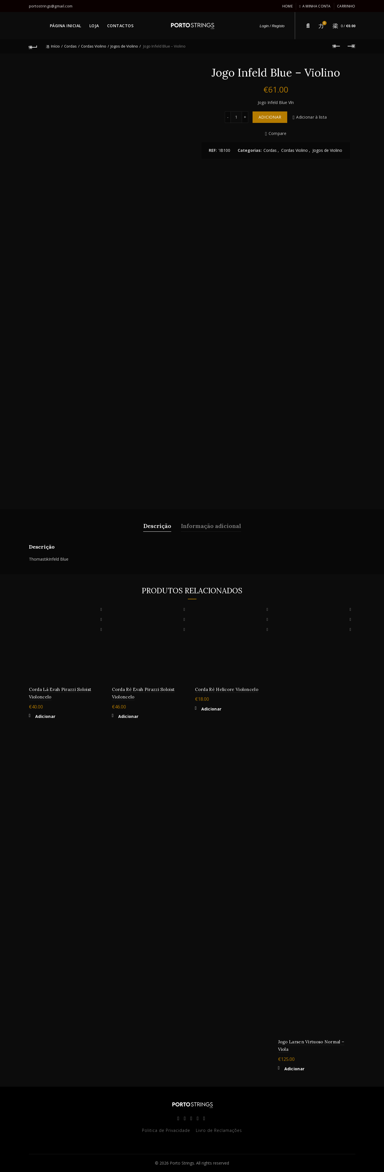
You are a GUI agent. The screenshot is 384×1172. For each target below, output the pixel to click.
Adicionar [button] (45, 716)
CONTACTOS (120, 25)
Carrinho (346, 6)
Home (287, 6)
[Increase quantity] (245, 117)
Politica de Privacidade (166, 1130)
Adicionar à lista (311, 117)
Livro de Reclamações (219, 1130)
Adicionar (270, 117)
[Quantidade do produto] (236, 117)
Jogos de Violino (124, 46)
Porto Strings (182, 1163)
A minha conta (315, 6)
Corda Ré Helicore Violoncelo (226, 689)
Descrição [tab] (157, 525)
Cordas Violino (93, 46)
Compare (277, 133)
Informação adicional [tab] (211, 525)
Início (55, 46)
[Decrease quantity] (228, 117)
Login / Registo (272, 26)
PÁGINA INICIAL (65, 25)
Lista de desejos (323, 23)
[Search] (308, 25)
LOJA (94, 25)
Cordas (70, 46)
